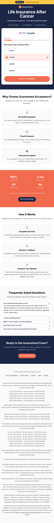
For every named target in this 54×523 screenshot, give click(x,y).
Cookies (33, 375)
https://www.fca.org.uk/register (30, 512)
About (40, 375)
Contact (46, 375)
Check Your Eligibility (27, 79)
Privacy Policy (24, 375)
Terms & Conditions (12, 375)
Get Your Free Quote (27, 199)
